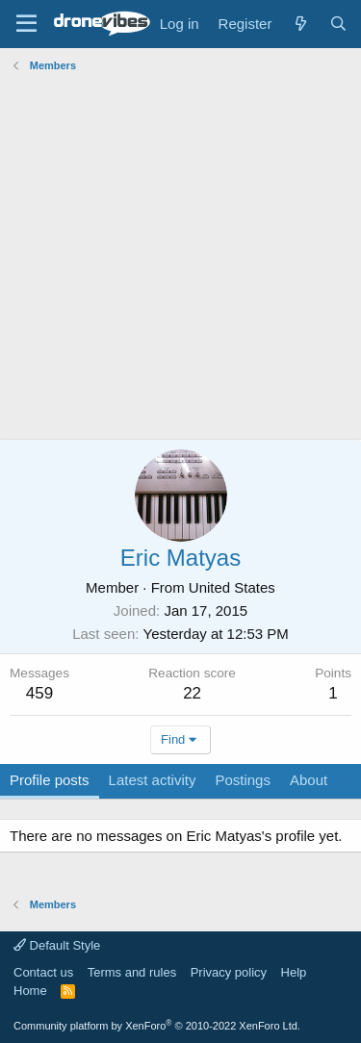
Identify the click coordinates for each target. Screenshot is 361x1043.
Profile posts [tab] (50, 780)
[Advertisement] (180, 258)
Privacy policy (229, 972)
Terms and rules (132, 972)
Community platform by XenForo (156, 1025)
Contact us (43, 972)
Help (294, 972)
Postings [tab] (243, 780)
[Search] (338, 23)
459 (39, 693)
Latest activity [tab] (152, 780)
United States (232, 587)
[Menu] (26, 24)
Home (30, 990)
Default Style (56, 945)
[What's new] (300, 23)
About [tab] (308, 780)
